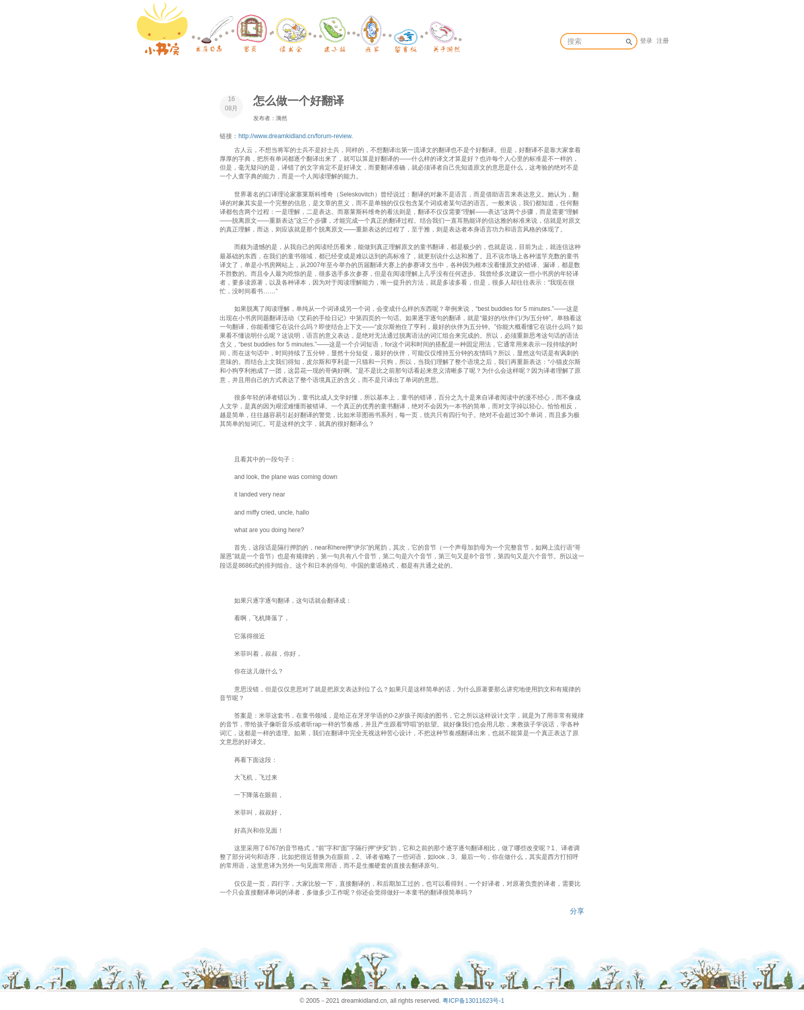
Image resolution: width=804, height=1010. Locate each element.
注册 (663, 40)
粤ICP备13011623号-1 (473, 1000)
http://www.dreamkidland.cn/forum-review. (295, 136)
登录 (646, 40)
